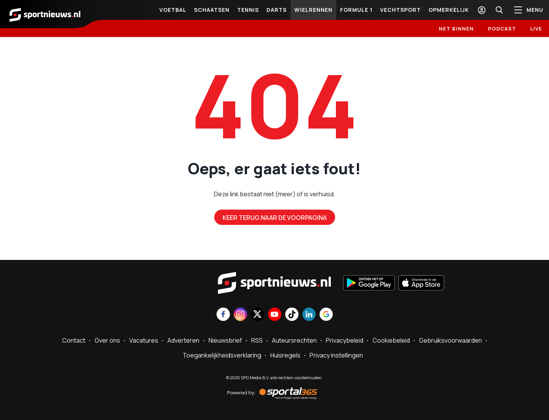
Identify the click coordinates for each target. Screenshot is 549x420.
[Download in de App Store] (421, 283)
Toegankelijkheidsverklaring (222, 355)
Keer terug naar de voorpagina (275, 217)
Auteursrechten (294, 340)
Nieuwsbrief (225, 340)
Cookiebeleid (391, 340)
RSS (257, 340)
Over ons (107, 340)
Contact (73, 340)
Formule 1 (356, 9)
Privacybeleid (344, 340)
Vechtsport (400, 9)
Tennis (248, 9)
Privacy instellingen (336, 355)
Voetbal (172, 9)
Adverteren (183, 340)
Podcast (502, 28)
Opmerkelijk (449, 9)
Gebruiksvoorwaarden (450, 340)
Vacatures (143, 340)
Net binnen (456, 28)
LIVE (536, 28)
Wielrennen (313, 9)
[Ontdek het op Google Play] (369, 283)
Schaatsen (212, 9)
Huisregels (285, 355)
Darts (276, 9)
